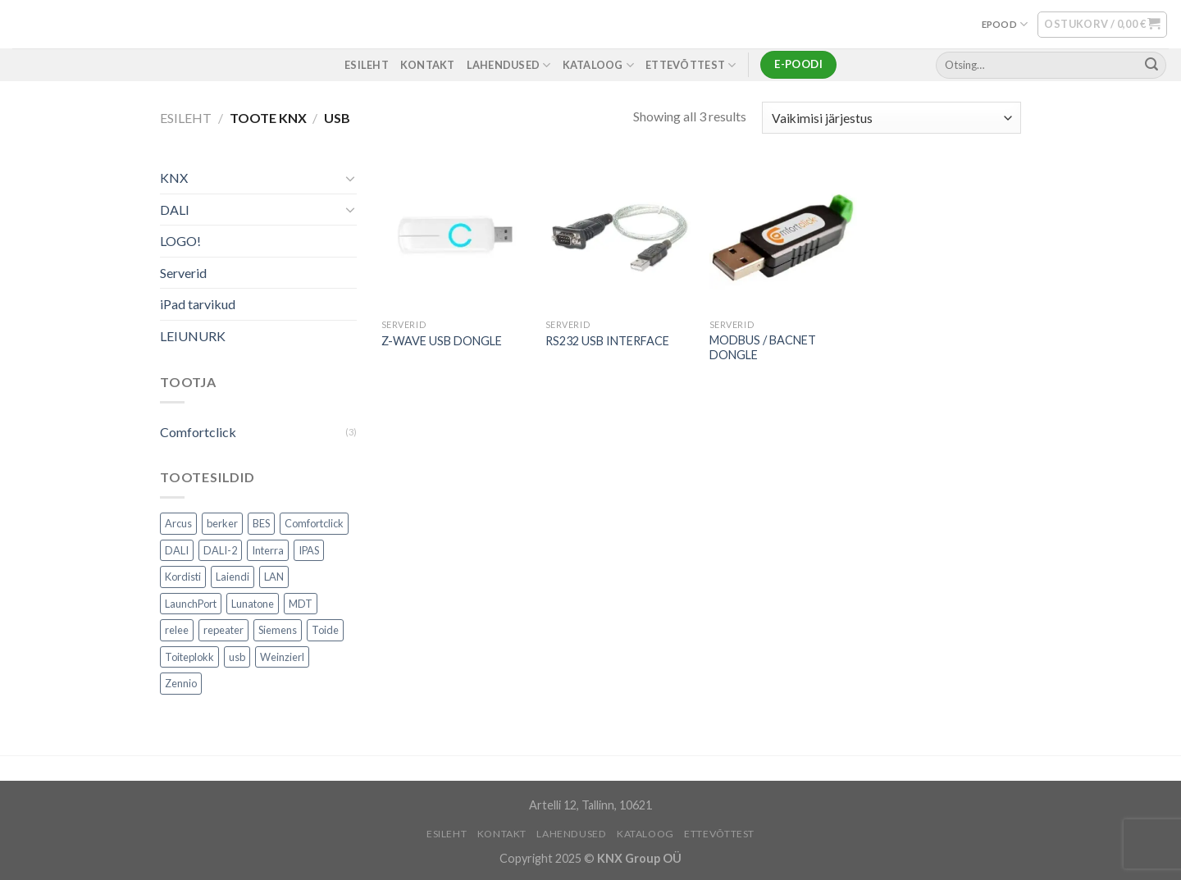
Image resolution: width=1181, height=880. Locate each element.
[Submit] (1151, 65)
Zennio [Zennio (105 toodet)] (181, 684)
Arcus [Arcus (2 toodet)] (178, 524)
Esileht (186, 117)
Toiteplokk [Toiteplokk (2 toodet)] (189, 656)
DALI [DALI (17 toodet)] (177, 550)
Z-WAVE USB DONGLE (441, 341)
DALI (174, 209)
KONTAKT (427, 64)
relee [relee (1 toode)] (177, 630)
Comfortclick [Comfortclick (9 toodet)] (314, 524)
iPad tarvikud (197, 304)
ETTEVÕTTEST (690, 65)
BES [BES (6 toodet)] (261, 524)
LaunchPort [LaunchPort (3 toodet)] (191, 603)
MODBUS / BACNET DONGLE (762, 347)
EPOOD (1005, 24)
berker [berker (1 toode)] (222, 524)
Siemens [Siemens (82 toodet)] (277, 630)
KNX (174, 177)
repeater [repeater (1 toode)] (223, 630)
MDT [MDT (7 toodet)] (300, 603)
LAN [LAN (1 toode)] (274, 577)
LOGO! (180, 241)
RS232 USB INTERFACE (607, 341)
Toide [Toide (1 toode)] (325, 630)
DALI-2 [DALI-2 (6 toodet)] (220, 550)
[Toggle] (350, 178)
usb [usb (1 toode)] (237, 656)
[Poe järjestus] (891, 118)
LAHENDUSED (509, 65)
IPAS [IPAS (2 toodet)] (309, 550)
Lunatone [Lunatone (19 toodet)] (252, 603)
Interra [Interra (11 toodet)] (268, 550)
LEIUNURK (193, 336)
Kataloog (599, 65)
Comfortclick (198, 432)
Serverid (183, 272)
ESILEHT (366, 64)
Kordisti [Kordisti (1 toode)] (183, 577)
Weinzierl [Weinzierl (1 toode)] (282, 656)
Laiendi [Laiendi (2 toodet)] (232, 577)
